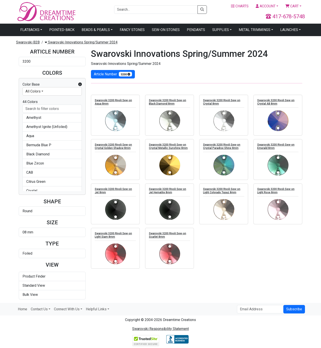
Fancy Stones (132, 30)
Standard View (34, 285)
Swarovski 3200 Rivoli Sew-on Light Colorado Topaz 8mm (221, 190)
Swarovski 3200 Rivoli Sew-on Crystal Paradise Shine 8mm (221, 146)
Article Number (113, 74)
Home (22, 309)
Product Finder (34, 276)
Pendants (196, 30)
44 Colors (30, 102)
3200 (27, 61)
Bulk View (30, 294)
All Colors (33, 91)
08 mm (28, 232)
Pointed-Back (61, 30)
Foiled (27, 253)
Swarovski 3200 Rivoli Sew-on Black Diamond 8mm (167, 102)
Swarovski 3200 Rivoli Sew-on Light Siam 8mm (113, 235)
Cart (292, 6)
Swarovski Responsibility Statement (160, 329)
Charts (240, 6)
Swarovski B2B (28, 42)
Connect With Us (67, 309)
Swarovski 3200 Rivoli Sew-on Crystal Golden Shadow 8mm (113, 146)
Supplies (220, 30)
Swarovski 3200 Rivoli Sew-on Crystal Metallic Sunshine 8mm (168, 146)
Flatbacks (29, 30)
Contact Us (39, 309)
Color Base (52, 84)
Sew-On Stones (166, 30)
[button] (80, 84)
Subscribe (294, 309)
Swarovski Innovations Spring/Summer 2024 (81, 42)
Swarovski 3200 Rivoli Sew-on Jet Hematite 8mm (167, 190)
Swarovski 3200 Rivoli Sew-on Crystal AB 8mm (275, 102)
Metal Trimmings (254, 30)
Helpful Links (96, 309)
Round (27, 211)
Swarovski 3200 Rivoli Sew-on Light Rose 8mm (275, 190)
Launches (289, 30)
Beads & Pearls (96, 30)
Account (266, 6)
